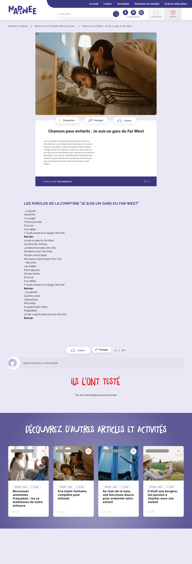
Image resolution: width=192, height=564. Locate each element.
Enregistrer (66, 120)
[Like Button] (124, 120)
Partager (98, 120)
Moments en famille (147, 3)
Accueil (93, 3)
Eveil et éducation (176, 3)
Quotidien (123, 3)
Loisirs (108, 3)
